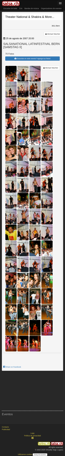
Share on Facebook (12, 367)
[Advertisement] (32, 390)
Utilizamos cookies (25, 454)
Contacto (5, 427)
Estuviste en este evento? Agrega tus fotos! (32, 59)
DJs (20, 8)
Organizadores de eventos (51, 8)
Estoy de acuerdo (40, 455)
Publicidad (6, 429)
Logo (32, 433)
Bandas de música (31, 8)
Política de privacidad (32, 436)
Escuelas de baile (10, 8)
